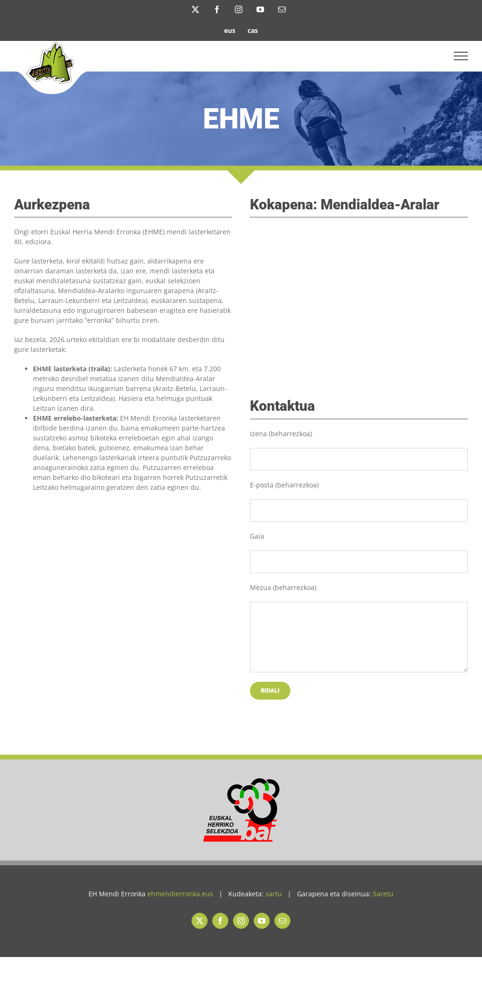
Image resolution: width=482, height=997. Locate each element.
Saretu (383, 893)
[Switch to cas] (252, 30)
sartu (273, 893)
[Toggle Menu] (461, 56)
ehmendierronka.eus (180, 893)
